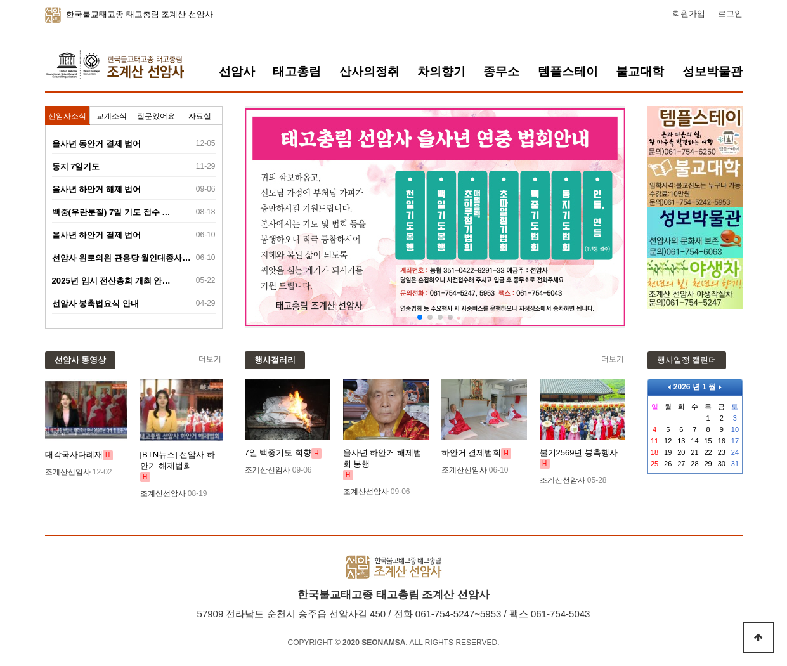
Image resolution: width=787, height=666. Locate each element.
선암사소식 (67, 116)
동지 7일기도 (76, 166)
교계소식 (111, 116)
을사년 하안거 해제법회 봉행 (382, 458)
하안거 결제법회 (471, 452)
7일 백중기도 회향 (278, 452)
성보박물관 (712, 71)
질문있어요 (156, 116)
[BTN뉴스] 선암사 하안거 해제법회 (177, 460)
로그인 (730, 14)
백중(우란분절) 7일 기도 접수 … (111, 212)
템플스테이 (568, 71)
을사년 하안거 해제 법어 (96, 189)
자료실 (199, 116)
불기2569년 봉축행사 (579, 452)
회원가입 (688, 14)
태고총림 (297, 71)
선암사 (237, 71)
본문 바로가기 (0, 0)
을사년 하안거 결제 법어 (96, 235)
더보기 (209, 359)
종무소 (501, 71)
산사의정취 (369, 71)
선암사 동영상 (81, 360)
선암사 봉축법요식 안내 (95, 303)
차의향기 (441, 71)
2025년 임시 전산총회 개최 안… (111, 280)
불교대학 (640, 71)
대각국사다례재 (74, 454)
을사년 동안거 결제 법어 (96, 143)
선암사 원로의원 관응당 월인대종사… (121, 258)
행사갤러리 (275, 360)
